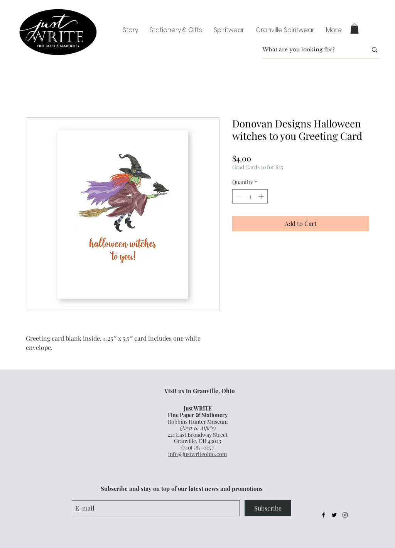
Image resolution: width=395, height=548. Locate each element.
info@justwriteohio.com (197, 454)
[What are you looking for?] (309, 49)
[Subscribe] (268, 508)
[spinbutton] (250, 196)
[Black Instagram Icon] (345, 515)
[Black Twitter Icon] (334, 515)
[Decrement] (238, 196)
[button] (354, 29)
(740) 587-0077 (197, 447)
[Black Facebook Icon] (323, 515)
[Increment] (262, 196)
